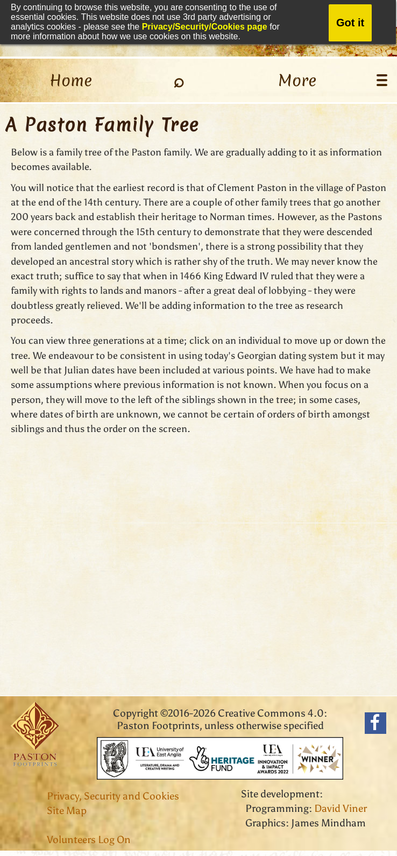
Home (70, 80)
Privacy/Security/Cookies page (204, 26)
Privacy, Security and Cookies (113, 796)
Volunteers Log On (89, 839)
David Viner (340, 808)
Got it (350, 23)
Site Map (67, 810)
